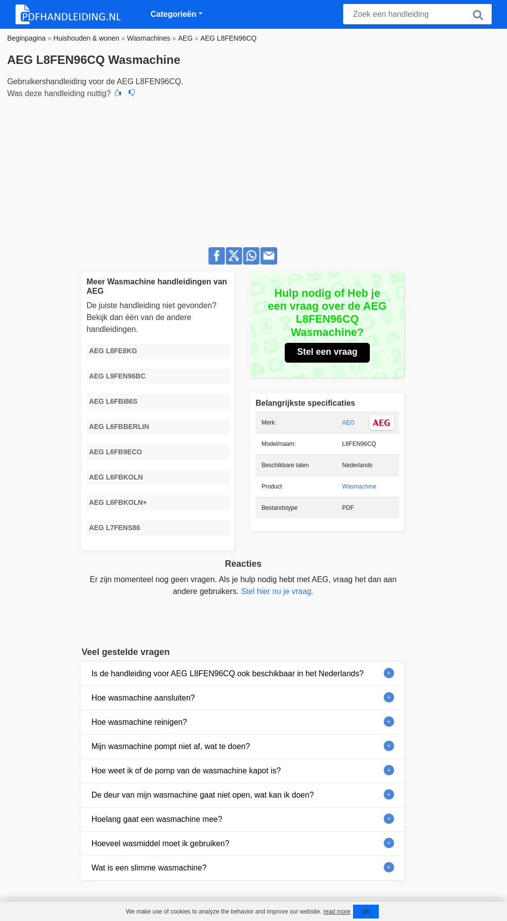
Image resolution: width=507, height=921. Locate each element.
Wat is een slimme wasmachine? (149, 868)
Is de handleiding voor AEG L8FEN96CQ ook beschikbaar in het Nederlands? (228, 673)
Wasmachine (359, 486)
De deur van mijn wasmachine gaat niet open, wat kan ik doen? (203, 795)
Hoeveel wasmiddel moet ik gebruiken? (160, 843)
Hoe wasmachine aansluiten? (143, 698)
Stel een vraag (327, 352)
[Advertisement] (253, 170)
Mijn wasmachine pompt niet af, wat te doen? (171, 746)
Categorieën (173, 14)
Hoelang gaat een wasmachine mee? (157, 819)
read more (337, 911)
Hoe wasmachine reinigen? (139, 722)
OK (365, 911)
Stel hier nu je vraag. (277, 591)
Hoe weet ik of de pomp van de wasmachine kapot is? (186, 770)
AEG (348, 422)
